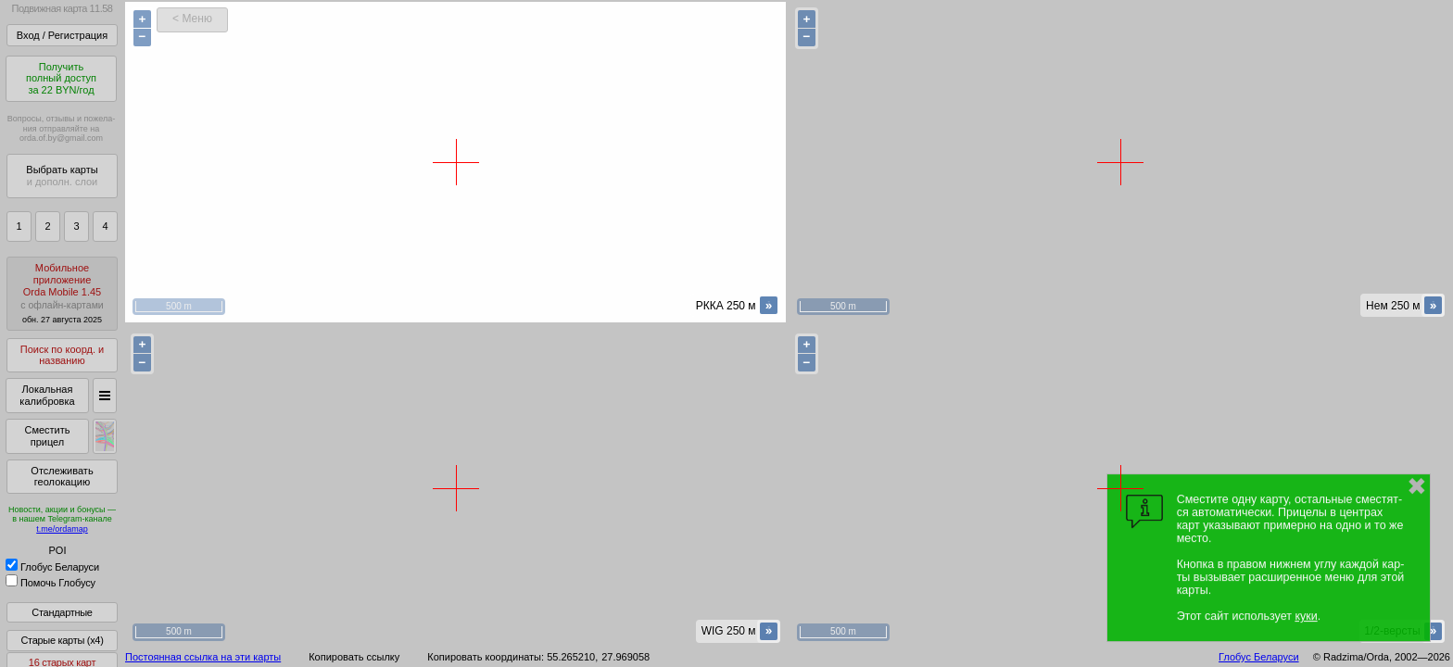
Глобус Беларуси (52, 567)
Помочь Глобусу (50, 582)
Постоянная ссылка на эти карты (203, 656)
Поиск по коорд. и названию (62, 355)
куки (1306, 616)
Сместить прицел (46, 435)
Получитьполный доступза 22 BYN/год (61, 78)
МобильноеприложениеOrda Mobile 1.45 (62, 293)
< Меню (192, 18)
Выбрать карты (61, 175)
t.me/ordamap (62, 529)
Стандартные (62, 612)
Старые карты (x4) (61, 640)
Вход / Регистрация (62, 35)
